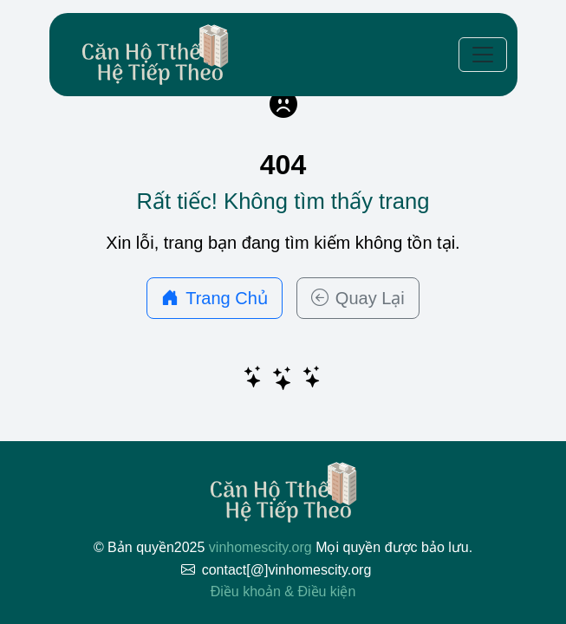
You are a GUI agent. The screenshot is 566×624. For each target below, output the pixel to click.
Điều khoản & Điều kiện (283, 591)
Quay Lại (358, 298)
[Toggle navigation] (483, 54)
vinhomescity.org (260, 547)
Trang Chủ (214, 298)
